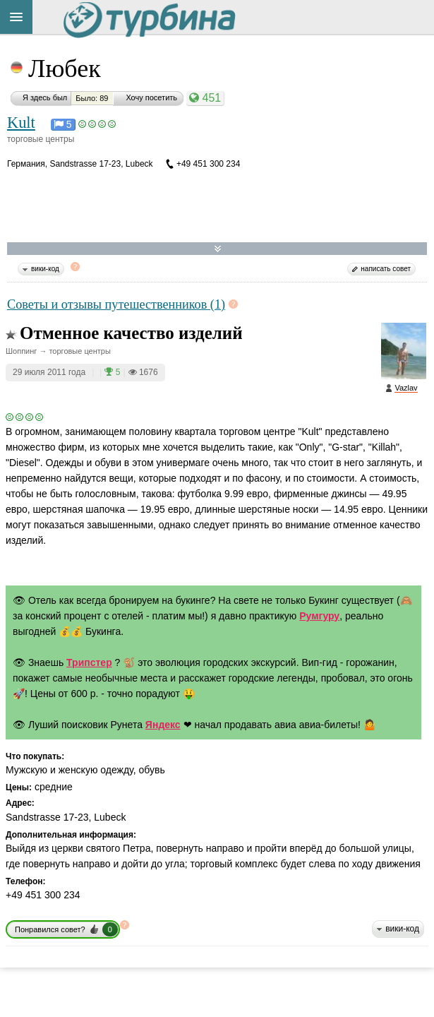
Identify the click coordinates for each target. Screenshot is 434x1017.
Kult (21, 122)
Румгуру (319, 616)
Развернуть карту (218, 249)
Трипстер (89, 662)
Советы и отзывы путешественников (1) (116, 304)
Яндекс (163, 724)
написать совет (386, 269)
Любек (64, 68)
